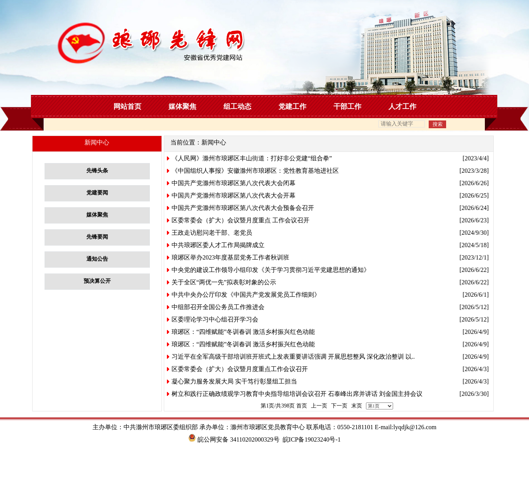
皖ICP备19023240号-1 (312, 439)
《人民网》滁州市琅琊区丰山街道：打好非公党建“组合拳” (252, 158)
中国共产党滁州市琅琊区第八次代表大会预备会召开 (243, 208)
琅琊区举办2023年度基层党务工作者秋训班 (230, 257)
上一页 (319, 406)
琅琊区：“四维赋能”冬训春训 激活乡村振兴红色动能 (243, 331)
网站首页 (127, 106)
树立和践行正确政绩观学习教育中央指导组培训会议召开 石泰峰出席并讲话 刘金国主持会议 (297, 393)
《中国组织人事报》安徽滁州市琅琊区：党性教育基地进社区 (255, 170)
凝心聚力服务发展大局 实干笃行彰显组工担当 (234, 381)
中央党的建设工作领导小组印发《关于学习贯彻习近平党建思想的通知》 (271, 270)
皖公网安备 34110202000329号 (233, 439)
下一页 (339, 406)
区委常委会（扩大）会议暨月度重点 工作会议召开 (240, 220)
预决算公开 (97, 281)
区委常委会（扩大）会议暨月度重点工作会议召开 (240, 369)
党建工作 (292, 106)
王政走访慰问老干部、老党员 (212, 232)
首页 (301, 406)
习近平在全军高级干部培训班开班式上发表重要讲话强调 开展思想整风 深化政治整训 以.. (293, 356)
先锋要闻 (97, 237)
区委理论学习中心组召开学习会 (215, 319)
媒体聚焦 (182, 106)
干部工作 (347, 106)
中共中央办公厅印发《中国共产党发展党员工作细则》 (246, 294)
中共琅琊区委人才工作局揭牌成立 (218, 245)
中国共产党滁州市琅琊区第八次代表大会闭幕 (233, 183)
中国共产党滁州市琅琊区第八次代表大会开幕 (233, 195)
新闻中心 (213, 142)
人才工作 (402, 106)
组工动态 (237, 106)
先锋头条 (97, 171)
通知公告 (97, 259)
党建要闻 (97, 193)
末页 (356, 406)
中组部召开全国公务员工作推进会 (218, 307)
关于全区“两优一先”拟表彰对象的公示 (224, 282)
